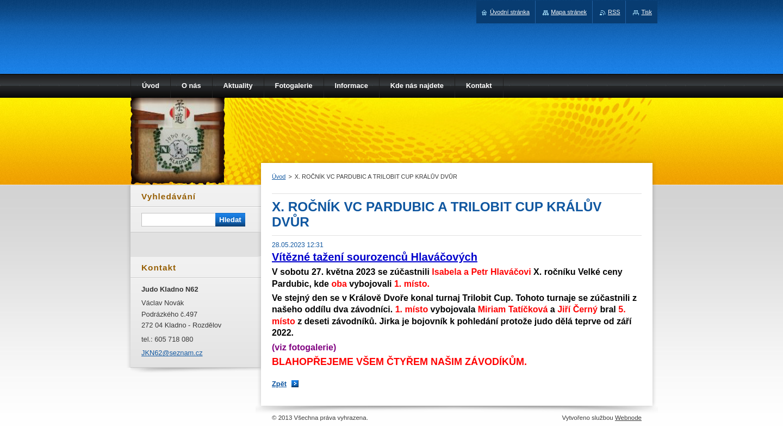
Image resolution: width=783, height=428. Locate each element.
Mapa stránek (569, 12)
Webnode (628, 417)
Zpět (279, 384)
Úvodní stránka (510, 12)
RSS (614, 12)
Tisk (646, 12)
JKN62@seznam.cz (172, 353)
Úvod (278, 176)
